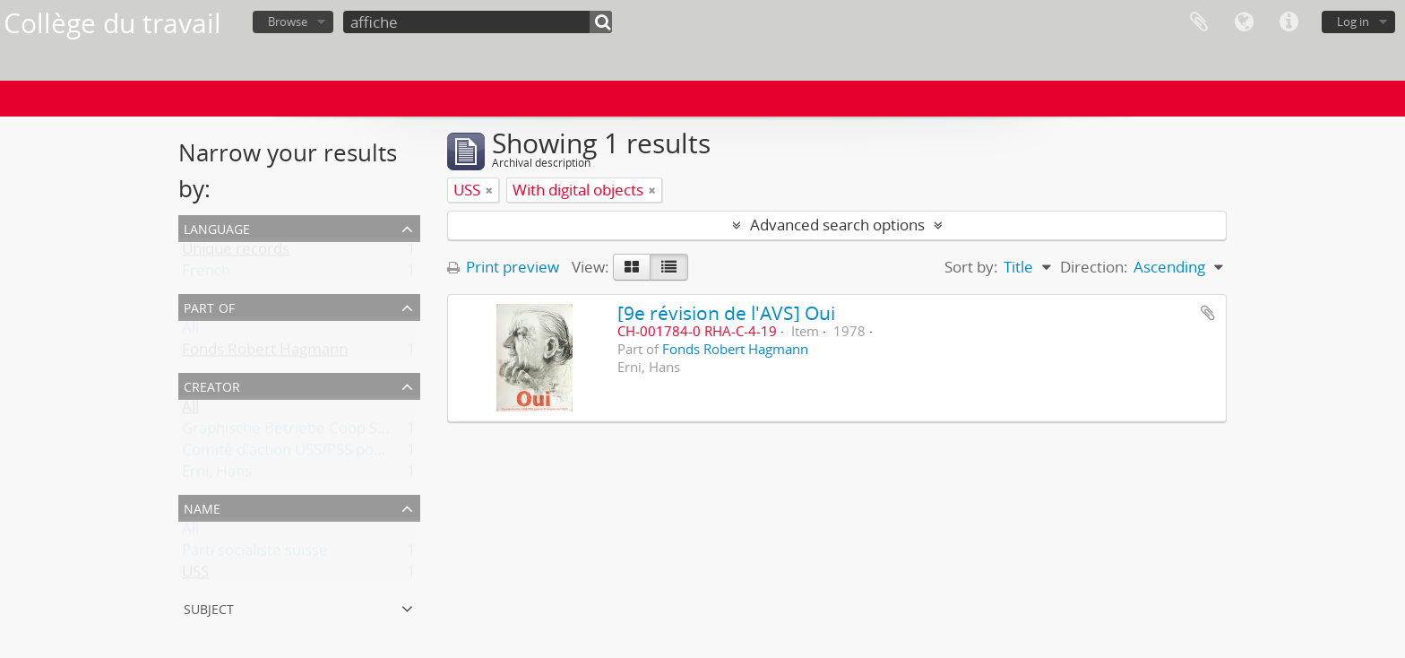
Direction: (1094, 266)
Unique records (235, 252)
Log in (1353, 21)
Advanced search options (837, 224)
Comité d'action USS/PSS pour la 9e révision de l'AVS (363, 453)
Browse (287, 21)
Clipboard (1199, 22)
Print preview (503, 266)
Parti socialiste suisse (255, 553)
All (190, 331)
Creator (212, 385)
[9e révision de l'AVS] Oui (726, 312)
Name (202, 507)
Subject (209, 607)
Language (1243, 22)
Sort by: (971, 266)
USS (195, 575)
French (206, 274)
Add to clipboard (1208, 313)
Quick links (1288, 22)
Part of (209, 306)
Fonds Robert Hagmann (265, 352)
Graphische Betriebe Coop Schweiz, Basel (326, 431)
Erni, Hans (217, 474)
